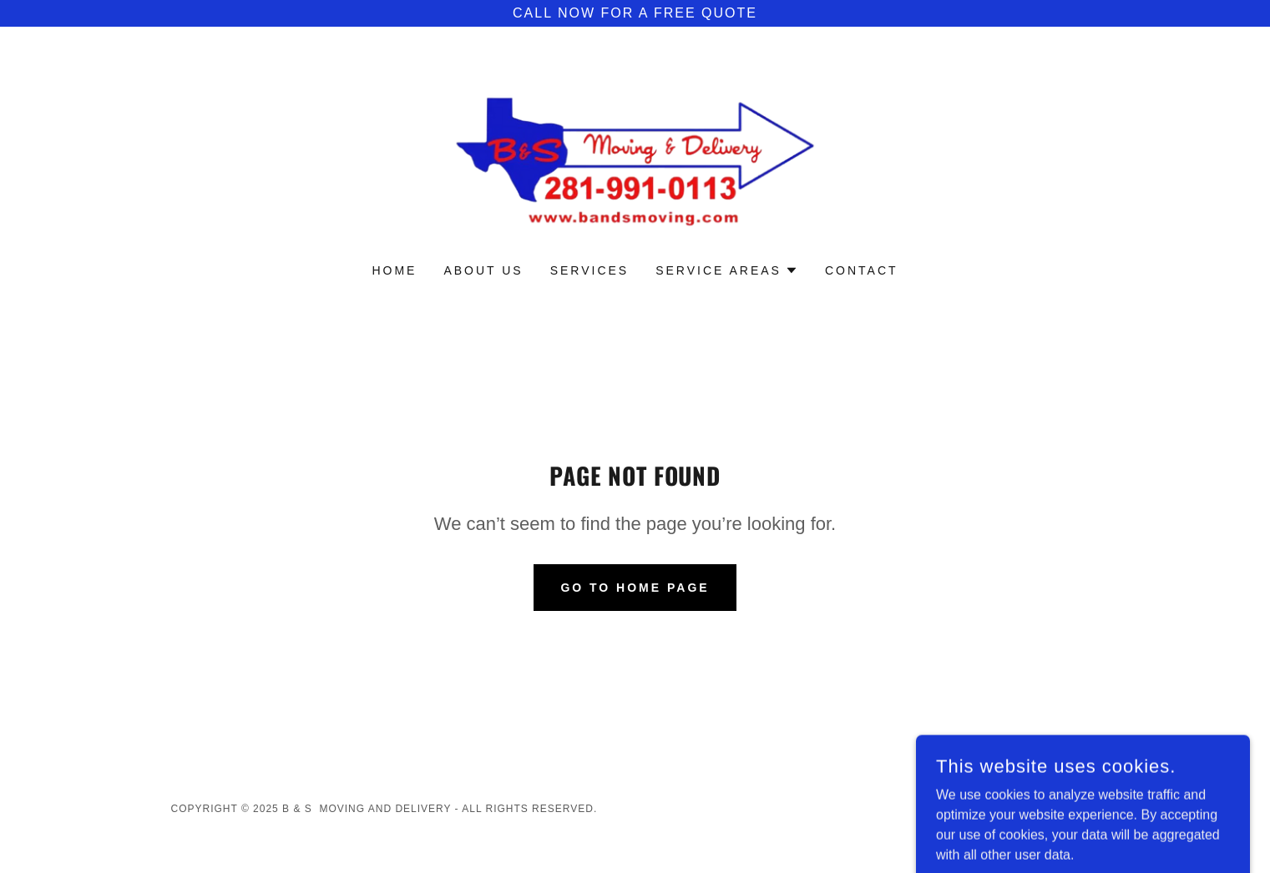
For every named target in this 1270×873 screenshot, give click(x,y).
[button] (726, 270)
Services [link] (590, 270)
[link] (635, 156)
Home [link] (394, 270)
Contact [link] (861, 270)
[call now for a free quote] (635, 13)
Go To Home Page (634, 587)
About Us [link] (483, 270)
